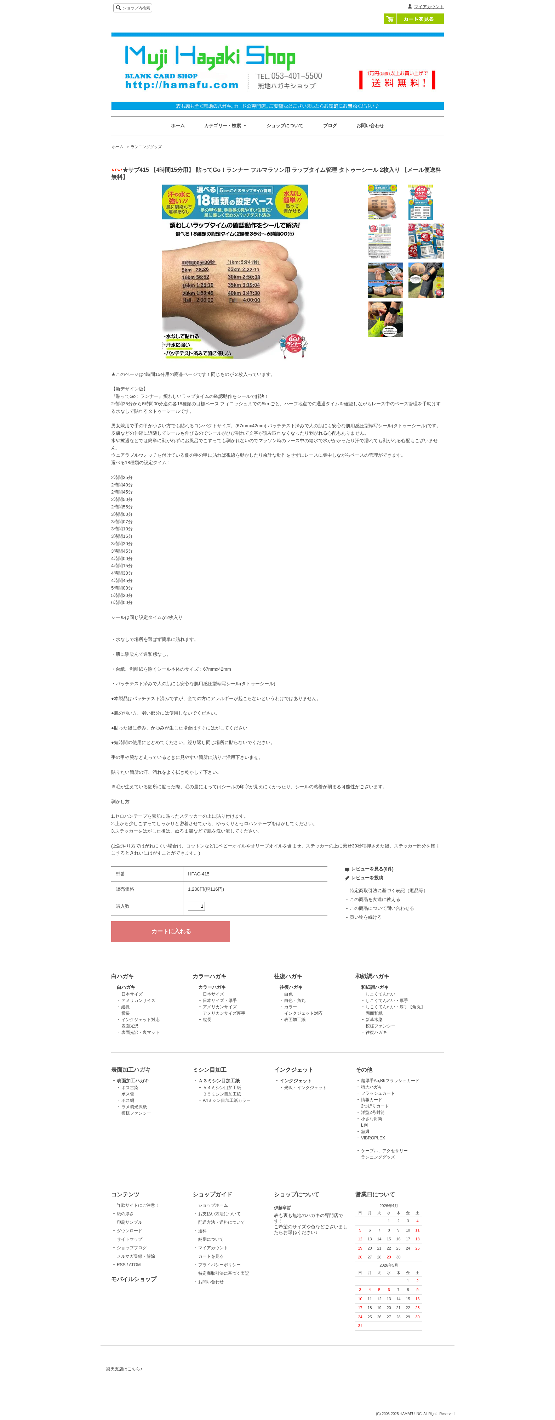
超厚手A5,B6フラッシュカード (390, 1080)
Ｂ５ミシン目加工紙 (222, 1094)
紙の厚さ (125, 1213)
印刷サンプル (129, 1222)
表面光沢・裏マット (140, 1032)
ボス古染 (129, 1087)
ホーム (178, 125)
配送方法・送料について (221, 1222)
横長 (125, 1013)
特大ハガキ (371, 1086)
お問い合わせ (370, 125)
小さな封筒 (371, 1118)
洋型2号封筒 (373, 1112)
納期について (211, 1239)
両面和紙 (374, 1013)
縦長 (125, 1006)
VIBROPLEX (373, 1138)
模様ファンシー (380, 1026)
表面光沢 (129, 1026)
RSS (121, 1264)
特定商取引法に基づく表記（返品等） (389, 890)
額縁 (365, 1131)
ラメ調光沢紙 (134, 1106)
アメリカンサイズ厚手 (224, 1013)
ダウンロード (129, 1230)
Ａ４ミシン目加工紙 (222, 1087)
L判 (364, 1125)
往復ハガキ (291, 987)
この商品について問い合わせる (382, 908)
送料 (202, 1230)
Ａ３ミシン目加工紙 (219, 1080)
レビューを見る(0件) (372, 869)
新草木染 (374, 1019)
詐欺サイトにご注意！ (138, 1205)
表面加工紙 (294, 1019)
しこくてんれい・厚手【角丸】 (395, 1006)
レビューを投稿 (367, 877)
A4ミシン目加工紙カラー (227, 1100)
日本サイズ (132, 994)
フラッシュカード (378, 1093)
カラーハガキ (212, 987)
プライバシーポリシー (219, 1264)
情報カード (371, 1099)
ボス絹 (127, 1100)
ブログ (330, 125)
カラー (290, 1006)
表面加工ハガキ (133, 1080)
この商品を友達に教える (375, 899)
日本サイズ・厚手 (220, 1000)
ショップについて (285, 125)
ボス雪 (127, 1094)
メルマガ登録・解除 (136, 1256)
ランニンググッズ (146, 147)
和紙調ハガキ (375, 987)
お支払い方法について (219, 1213)
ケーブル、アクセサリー (384, 1150)
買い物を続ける (366, 917)
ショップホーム (213, 1205)
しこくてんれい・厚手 (387, 1000)
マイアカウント (429, 6)
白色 (288, 994)
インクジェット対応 (140, 1019)
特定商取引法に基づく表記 (223, 1273)
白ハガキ (126, 987)
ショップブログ (132, 1247)
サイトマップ (129, 1239)
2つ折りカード (375, 1106)
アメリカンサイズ (138, 1000)
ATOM (135, 1264)
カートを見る (414, 18)
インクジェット (296, 1080)
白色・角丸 (294, 1000)
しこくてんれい (380, 994)
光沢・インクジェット (305, 1087)
